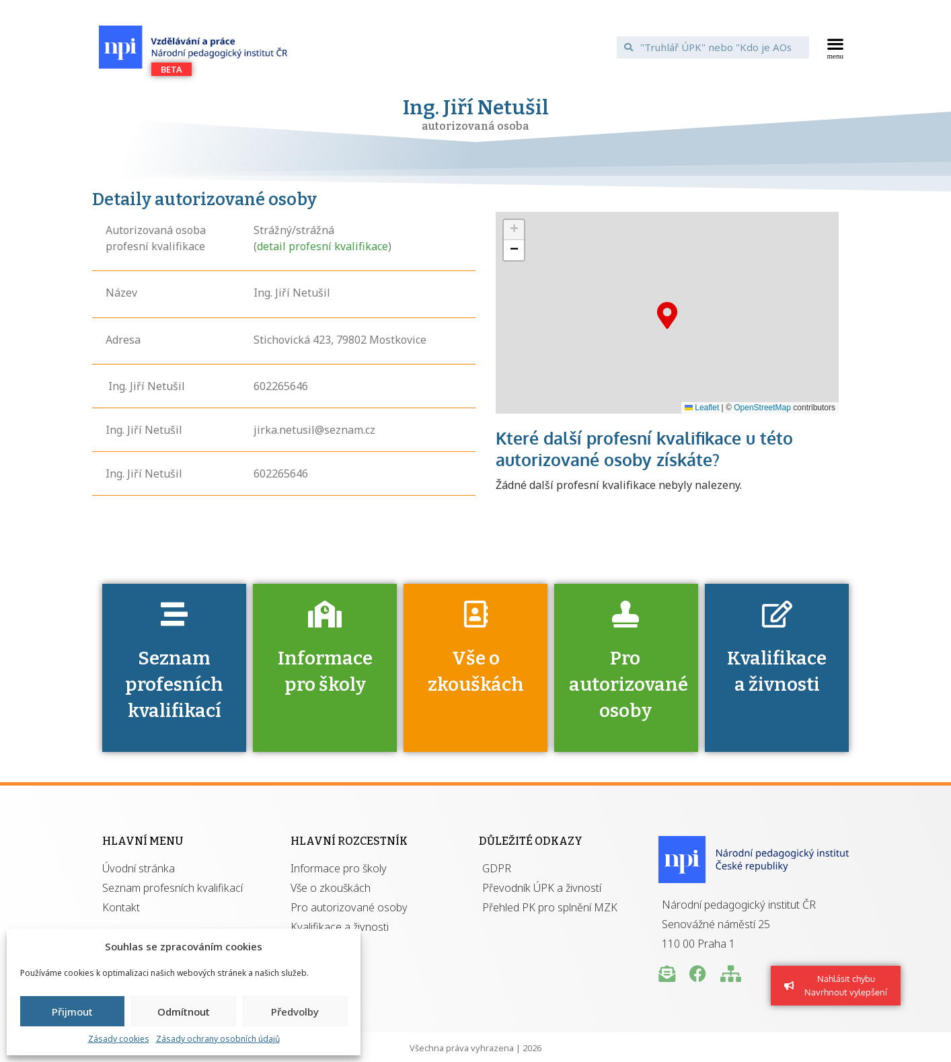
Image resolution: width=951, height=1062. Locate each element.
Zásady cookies (118, 1039)
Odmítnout (183, 1011)
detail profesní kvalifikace (322, 246)
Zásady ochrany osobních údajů (218, 1039)
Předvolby (295, 1011)
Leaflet (702, 407)
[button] (836, 47)
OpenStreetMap (762, 407)
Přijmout (72, 1011)
